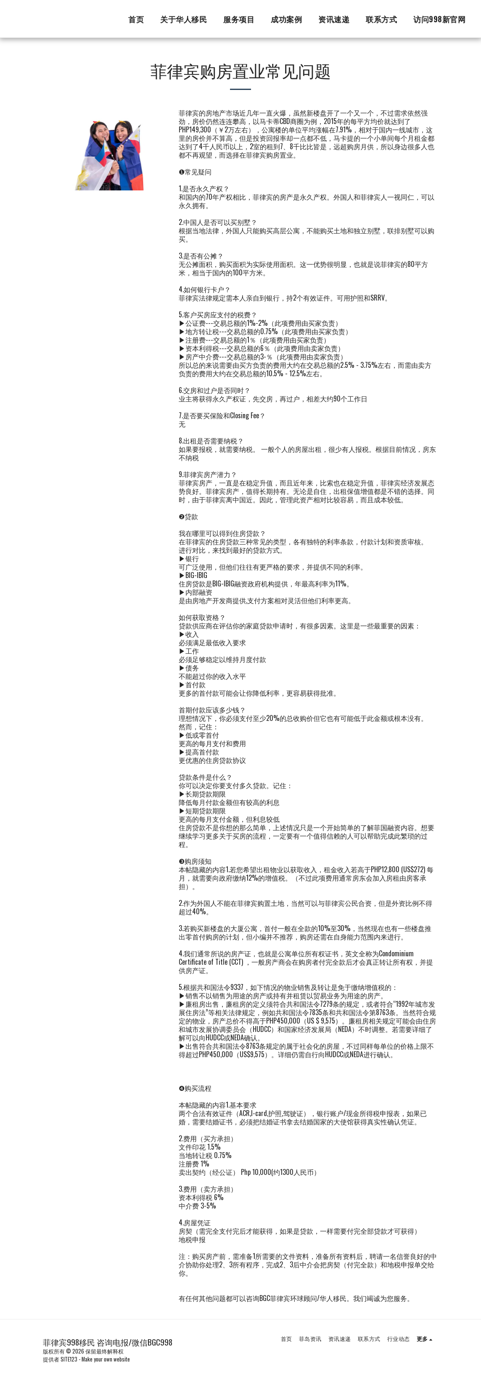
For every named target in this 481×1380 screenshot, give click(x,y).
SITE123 (69, 1359)
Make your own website (106, 1359)
